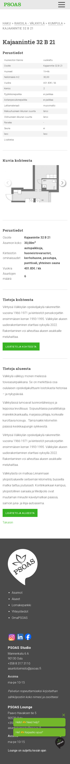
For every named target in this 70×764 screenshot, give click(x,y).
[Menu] (61, 4)
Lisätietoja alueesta (20, 513)
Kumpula (55, 23)
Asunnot (17, 592)
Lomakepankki (21, 605)
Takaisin (8, 522)
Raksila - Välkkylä (29, 23)
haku (7, 23)
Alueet (16, 599)
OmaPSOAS (20, 618)
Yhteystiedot (20, 611)
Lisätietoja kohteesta (21, 346)
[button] (62, 183)
